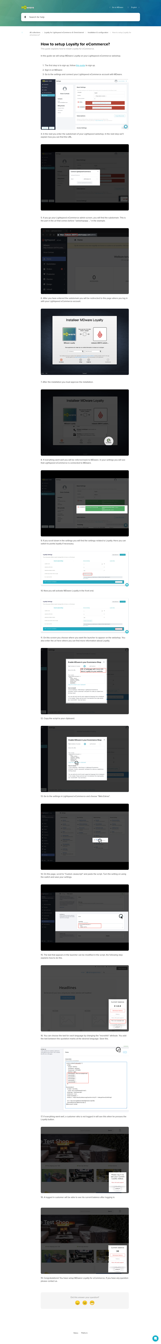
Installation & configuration (98, 32)
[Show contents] (23, 32)
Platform (84, 1333)
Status (75, 1333)
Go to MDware (116, 7)
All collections (35, 32)
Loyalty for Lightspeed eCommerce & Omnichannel (64, 32)
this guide (80, 65)
